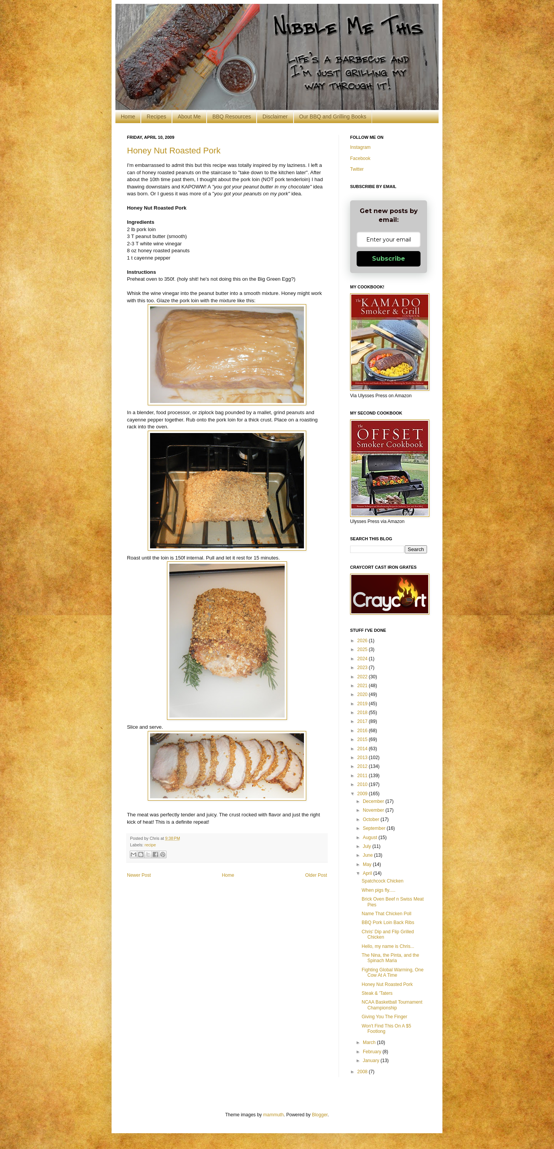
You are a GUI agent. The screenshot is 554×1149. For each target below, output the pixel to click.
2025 (363, 649)
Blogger (320, 1114)
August (371, 837)
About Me (189, 116)
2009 (363, 793)
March (370, 1042)
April (368, 873)
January (371, 1060)
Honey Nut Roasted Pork (173, 150)
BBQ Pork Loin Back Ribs (388, 922)
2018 (363, 712)
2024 (363, 658)
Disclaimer (274, 116)
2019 (363, 703)
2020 (363, 694)
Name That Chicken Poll (386, 913)
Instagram (360, 147)
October (371, 819)
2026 (363, 640)
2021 (363, 685)
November (374, 810)
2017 (363, 721)
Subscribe (388, 258)
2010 (363, 784)
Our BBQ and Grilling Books (332, 116)
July (367, 846)
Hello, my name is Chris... (388, 946)
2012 (363, 766)
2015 (363, 739)
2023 (363, 667)
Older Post (316, 875)
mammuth (273, 1114)
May (368, 864)
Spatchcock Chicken (383, 881)
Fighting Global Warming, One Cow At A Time (393, 972)
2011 (363, 775)
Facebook (360, 158)
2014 (363, 748)
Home (128, 116)
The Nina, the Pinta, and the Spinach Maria (390, 958)
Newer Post (139, 875)
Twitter (357, 169)
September (375, 828)
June (368, 855)
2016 (363, 730)
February (372, 1051)
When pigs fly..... (378, 890)
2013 (363, 757)
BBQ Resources (231, 116)
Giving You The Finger (384, 1016)
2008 (363, 1071)
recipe (150, 845)
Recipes (156, 116)
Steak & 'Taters (377, 993)
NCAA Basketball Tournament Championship (392, 1004)
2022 (363, 676)
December (374, 801)
